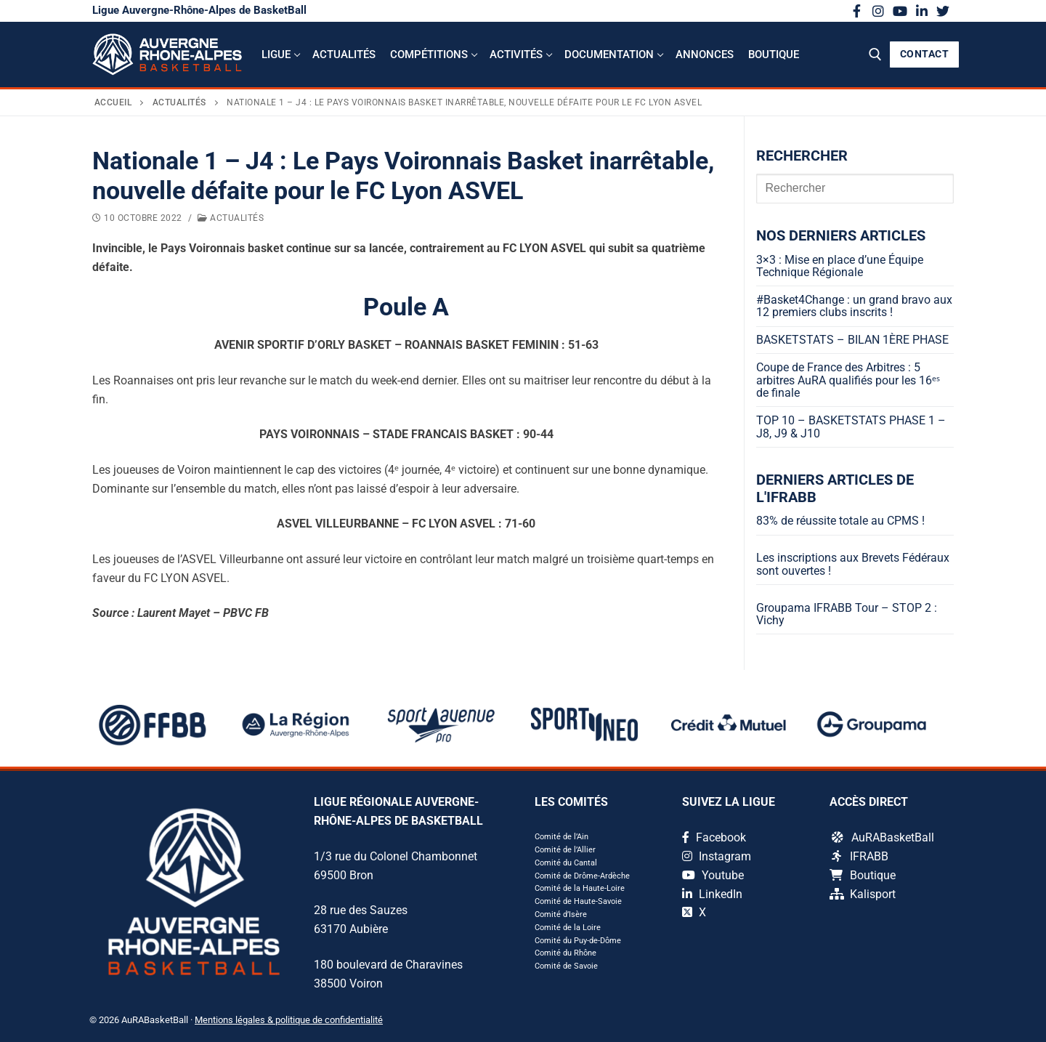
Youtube (713, 875)
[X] (943, 11)
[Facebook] (857, 11)
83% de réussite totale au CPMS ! (840, 521)
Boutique (863, 875)
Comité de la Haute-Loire (580, 888)
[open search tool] (875, 54)
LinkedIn (712, 894)
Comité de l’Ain (561, 836)
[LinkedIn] (922, 11)
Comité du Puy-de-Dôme (578, 940)
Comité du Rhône (565, 953)
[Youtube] (900, 11)
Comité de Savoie (566, 966)
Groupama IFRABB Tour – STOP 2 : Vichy (846, 615)
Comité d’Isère (561, 914)
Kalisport (863, 894)
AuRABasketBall (883, 837)
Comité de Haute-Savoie (578, 901)
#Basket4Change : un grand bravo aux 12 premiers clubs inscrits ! (854, 307)
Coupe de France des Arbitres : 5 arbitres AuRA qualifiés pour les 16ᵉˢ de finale (848, 380)
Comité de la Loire (568, 927)
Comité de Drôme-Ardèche (582, 876)
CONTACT (924, 54)
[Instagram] (879, 11)
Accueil (113, 102)
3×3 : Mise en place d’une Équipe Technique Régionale (839, 267)
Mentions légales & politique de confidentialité (289, 1019)
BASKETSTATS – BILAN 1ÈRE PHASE (852, 340)
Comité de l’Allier (565, 850)
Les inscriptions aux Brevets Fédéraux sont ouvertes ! (852, 565)
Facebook (714, 837)
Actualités (179, 102)
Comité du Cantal (566, 863)
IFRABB (860, 856)
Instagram (716, 856)
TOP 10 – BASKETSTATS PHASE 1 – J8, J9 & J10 (851, 427)
